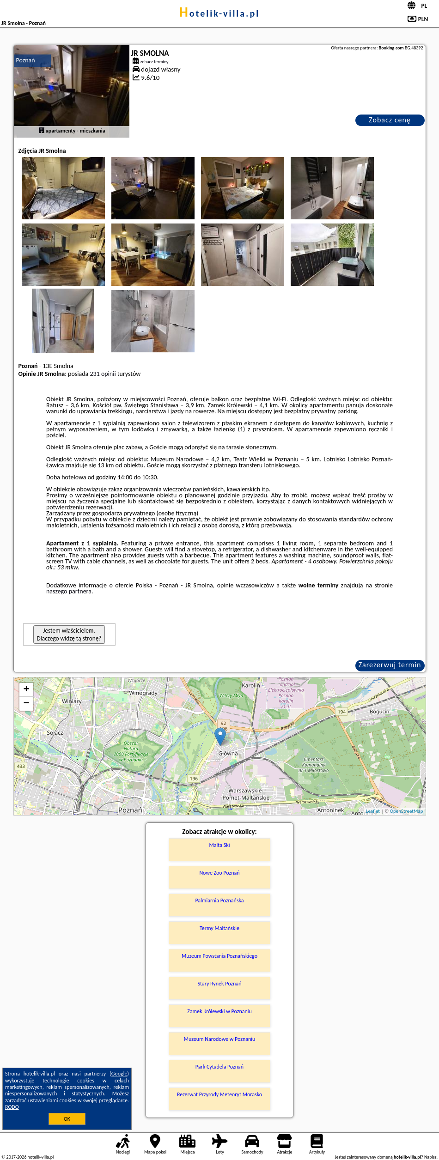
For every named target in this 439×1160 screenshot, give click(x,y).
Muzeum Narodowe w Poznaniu (220, 1039)
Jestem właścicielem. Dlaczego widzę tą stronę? (69, 634)
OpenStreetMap (406, 811)
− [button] (26, 704)
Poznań (25, 60)
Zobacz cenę (390, 119)
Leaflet (373, 811)
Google (119, 1073)
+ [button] (26, 690)
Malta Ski (219, 845)
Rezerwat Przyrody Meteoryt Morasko (219, 1094)
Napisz (430, 1157)
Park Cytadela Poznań (219, 1066)
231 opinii (103, 374)
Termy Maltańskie (219, 928)
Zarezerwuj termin (390, 664)
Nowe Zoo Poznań (219, 873)
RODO (12, 1107)
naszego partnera (68, 591)
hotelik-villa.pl (219, 13)
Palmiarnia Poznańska (219, 900)
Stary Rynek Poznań (220, 983)
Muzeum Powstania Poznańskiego (219, 956)
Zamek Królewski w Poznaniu (219, 1011)
